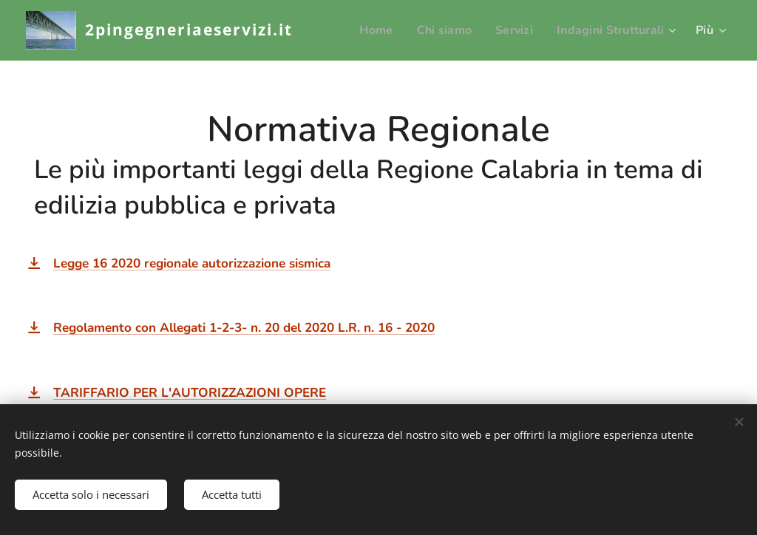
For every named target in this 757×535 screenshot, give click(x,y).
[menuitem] (366, 30)
